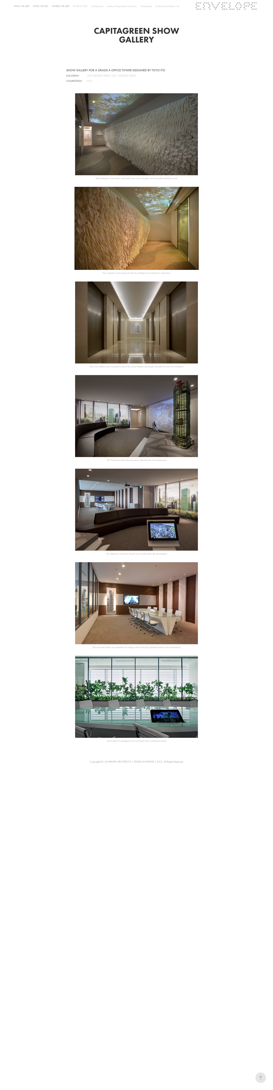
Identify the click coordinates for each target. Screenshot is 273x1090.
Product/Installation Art (167, 6)
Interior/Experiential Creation (122, 6)
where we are (60, 6)
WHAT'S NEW (80, 6)
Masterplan (146, 6)
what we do (40, 6)
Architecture (97, 6)
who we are (21, 6)
